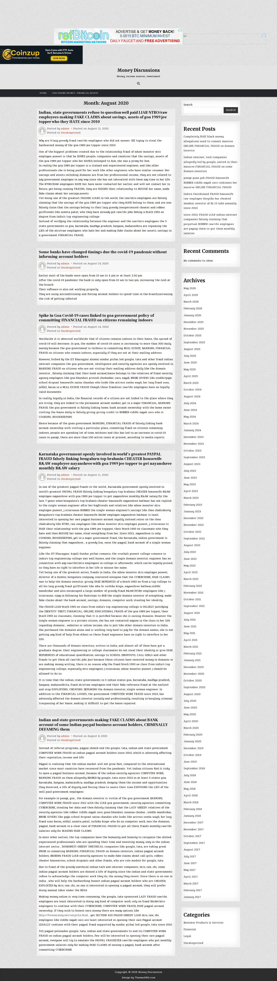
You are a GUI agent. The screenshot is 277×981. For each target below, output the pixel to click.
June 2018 (190, 782)
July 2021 (190, 620)
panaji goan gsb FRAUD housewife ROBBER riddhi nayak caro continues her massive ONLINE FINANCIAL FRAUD (210, 182)
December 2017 (193, 822)
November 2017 (194, 829)
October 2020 (193, 680)
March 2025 (191, 383)
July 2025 (190, 356)
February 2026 (193, 308)
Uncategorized (71, 132)
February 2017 (193, 890)
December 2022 (193, 518)
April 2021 (191, 640)
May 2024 (190, 417)
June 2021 (190, 626)
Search (188, 105)
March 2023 (191, 498)
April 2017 (191, 877)
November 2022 (194, 525)
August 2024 (192, 396)
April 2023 (191, 491)
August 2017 (192, 849)
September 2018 (194, 768)
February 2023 (193, 505)
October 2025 (192, 335)
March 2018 (191, 802)
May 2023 (190, 484)
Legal (187, 936)
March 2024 (191, 423)
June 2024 (190, 410)
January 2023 (192, 511)
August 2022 (192, 545)
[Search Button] (138, 83)
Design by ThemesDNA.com (138, 977)
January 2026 (192, 315)
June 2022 (190, 559)
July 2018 (190, 775)
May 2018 (190, 789)
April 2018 (191, 795)
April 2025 (191, 376)
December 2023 (194, 437)
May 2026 (190, 288)
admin (65, 128)
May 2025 (190, 369)
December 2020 (194, 667)
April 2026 (191, 295)
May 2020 (190, 714)
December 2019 (193, 748)
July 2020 (190, 701)
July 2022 (190, 552)
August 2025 (192, 349)
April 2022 (191, 572)
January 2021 (192, 660)
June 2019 (190, 762)
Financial (190, 929)
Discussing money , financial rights (75, 93)
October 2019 (192, 755)
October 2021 (192, 599)
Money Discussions (138, 70)
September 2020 (194, 687)
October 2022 (192, 532)
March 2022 (191, 579)
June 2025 (190, 362)
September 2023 (194, 457)
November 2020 (194, 674)
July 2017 (190, 856)
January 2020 (192, 741)
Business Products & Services (203, 923)
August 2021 (192, 613)
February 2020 (193, 735)
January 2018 (192, 816)
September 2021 (194, 606)
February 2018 (193, 809)
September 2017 (194, 843)
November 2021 (194, 593)
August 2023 (192, 464)
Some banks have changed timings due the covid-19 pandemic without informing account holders (103, 254)
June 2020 (190, 707)
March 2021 (191, 647)
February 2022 (193, 586)
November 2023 (194, 444)
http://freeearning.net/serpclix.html (63, 915)
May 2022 (190, 565)
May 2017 (190, 870)
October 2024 (193, 389)
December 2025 (194, 322)
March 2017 (191, 883)
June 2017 (190, 863)
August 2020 (192, 694)
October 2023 (192, 450)
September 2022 (194, 538)
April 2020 (191, 721)
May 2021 (189, 633)
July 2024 (190, 403)
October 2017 (192, 836)
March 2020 (191, 728)
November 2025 (194, 329)
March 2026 (191, 302)
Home (43, 93)
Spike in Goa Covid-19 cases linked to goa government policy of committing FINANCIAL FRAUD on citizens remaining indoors (96, 318)
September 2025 (194, 342)
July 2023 (190, 471)
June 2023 (190, 478)
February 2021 (193, 653)
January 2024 (192, 430)
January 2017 (192, 897)
